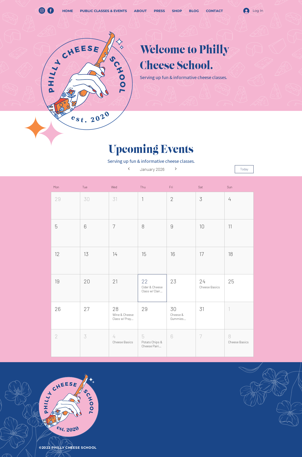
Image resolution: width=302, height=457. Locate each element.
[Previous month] (129, 169)
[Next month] (176, 169)
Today (244, 169)
